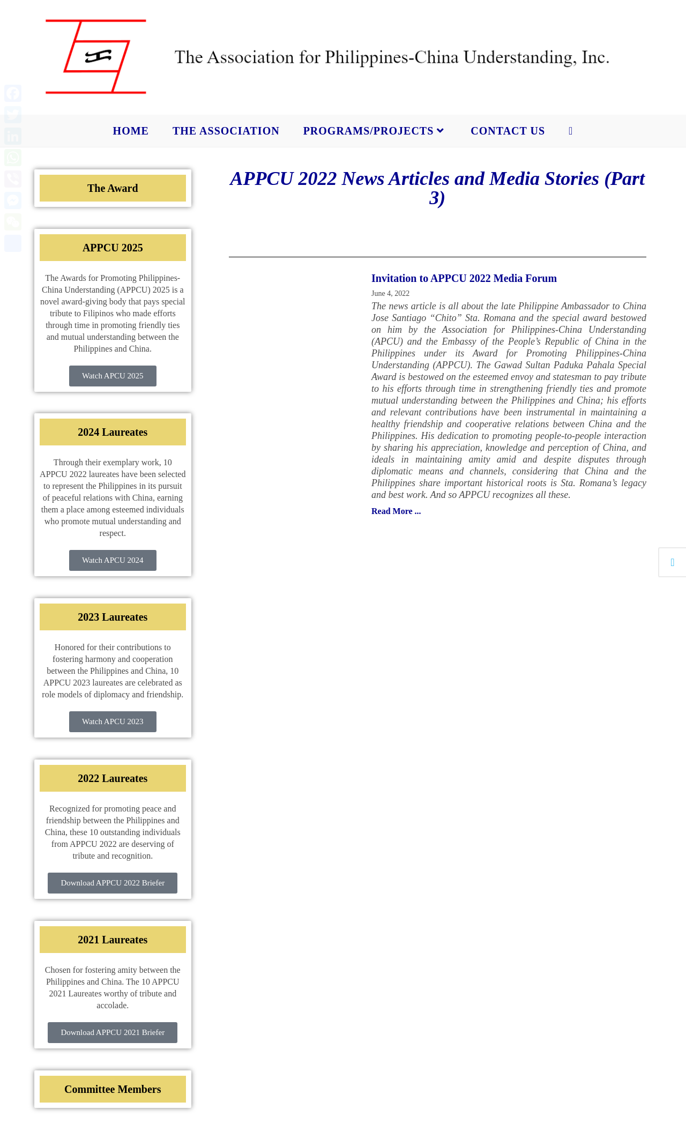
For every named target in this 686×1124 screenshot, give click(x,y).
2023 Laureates (112, 617)
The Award (112, 188)
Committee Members (112, 1089)
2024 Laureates (112, 432)
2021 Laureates (112, 940)
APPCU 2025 (113, 248)
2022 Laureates (112, 778)
